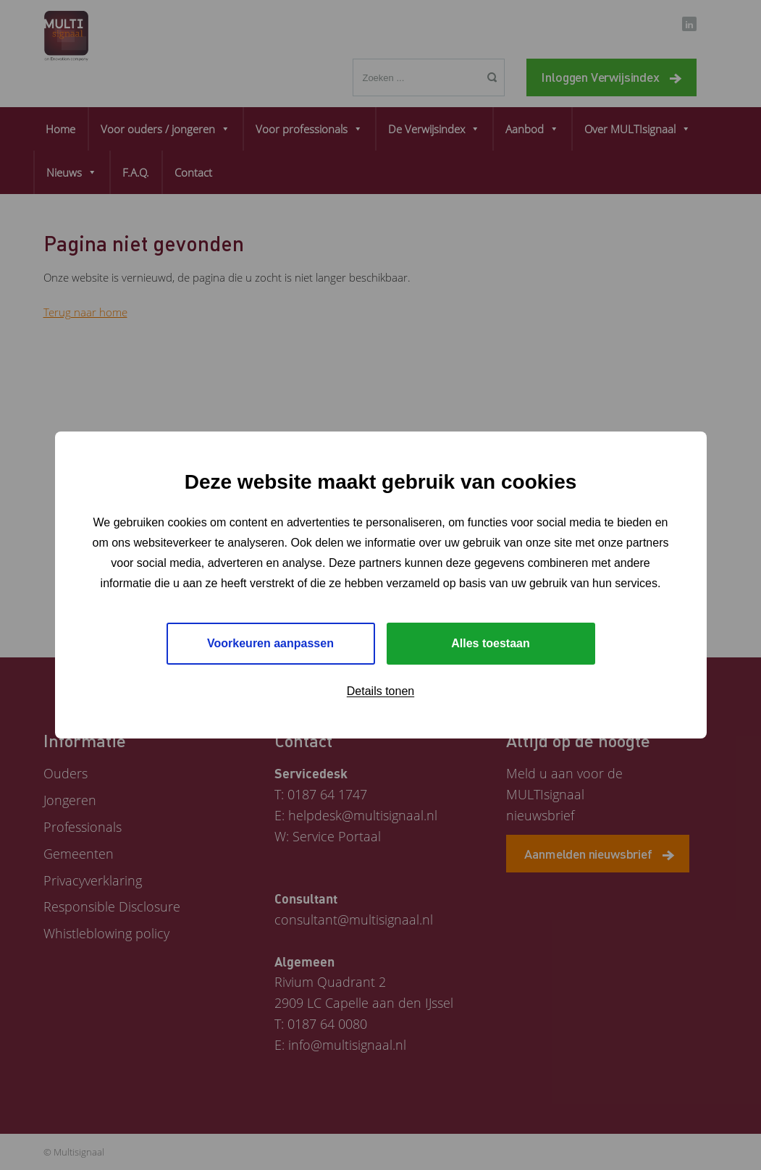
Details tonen (380, 691)
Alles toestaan (490, 643)
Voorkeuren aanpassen (270, 643)
